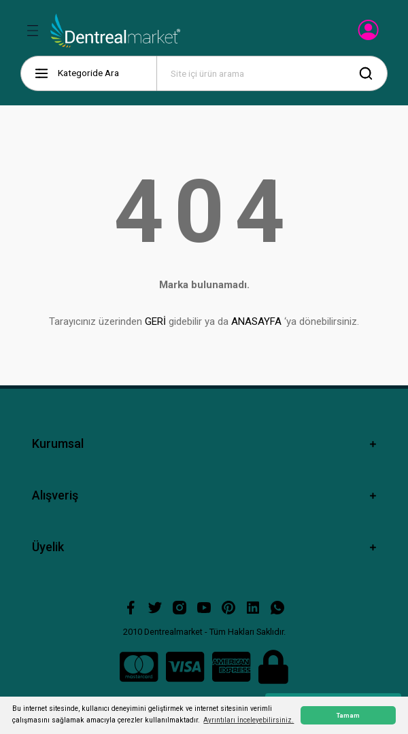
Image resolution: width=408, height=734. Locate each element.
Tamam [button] (348, 715)
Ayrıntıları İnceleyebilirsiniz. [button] (248, 720)
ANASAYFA (256, 321)
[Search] (272, 73)
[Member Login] (369, 34)
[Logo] (115, 31)
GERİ (155, 321)
